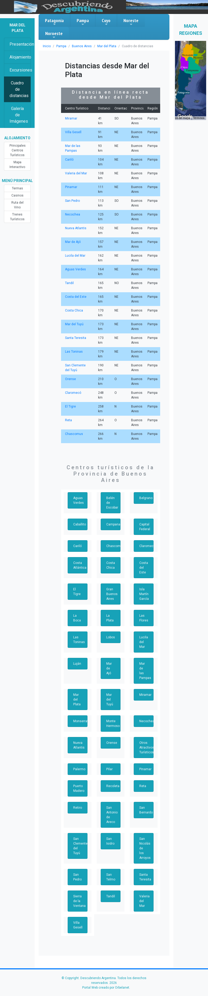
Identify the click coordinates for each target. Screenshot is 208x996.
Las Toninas (74, 351)
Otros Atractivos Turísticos (146, 747)
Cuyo (106, 21)
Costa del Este (75, 297)
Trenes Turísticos (17, 217)
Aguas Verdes (75, 269)
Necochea (72, 214)
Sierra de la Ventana (79, 901)
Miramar (71, 118)
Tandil (69, 283)
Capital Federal (144, 527)
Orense (70, 379)
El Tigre (70, 406)
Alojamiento (20, 57)
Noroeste (54, 34)
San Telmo (110, 877)
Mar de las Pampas (145, 671)
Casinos (17, 195)
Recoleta (112, 786)
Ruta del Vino (17, 205)
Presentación (20, 44)
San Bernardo (146, 810)
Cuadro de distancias (19, 89)
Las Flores (143, 618)
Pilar (109, 769)
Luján (77, 663)
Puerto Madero (78, 788)
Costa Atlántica (79, 565)
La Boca (77, 618)
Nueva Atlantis (75, 228)
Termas (17, 188)
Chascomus (74, 434)
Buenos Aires (82, 46)
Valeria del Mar (76, 173)
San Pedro (72, 201)
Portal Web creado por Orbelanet (105, 987)
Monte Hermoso (113, 723)
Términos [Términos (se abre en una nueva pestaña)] (199, 118)
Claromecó (73, 393)
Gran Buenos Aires (112, 594)
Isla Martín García (144, 594)
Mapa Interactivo (17, 164)
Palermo (79, 769)
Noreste (130, 21)
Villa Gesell (73, 132)
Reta (68, 420)
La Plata (110, 618)
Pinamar (71, 187)
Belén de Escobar (112, 502)
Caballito (79, 524)
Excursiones (20, 70)
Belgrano (145, 498)
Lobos (110, 637)
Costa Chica (74, 310)
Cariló (69, 159)
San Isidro (110, 841)
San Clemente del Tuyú (80, 846)
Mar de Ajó (73, 242)
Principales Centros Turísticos (18, 150)
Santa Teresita (75, 338)
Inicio (47, 46)
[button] (183, 92)
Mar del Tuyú (74, 324)
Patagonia (54, 21)
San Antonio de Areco (112, 815)
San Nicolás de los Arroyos (145, 848)
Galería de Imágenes (19, 115)
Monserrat (80, 721)
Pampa (83, 21)
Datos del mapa (180, 118)
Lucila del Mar (75, 255)
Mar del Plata (106, 46)
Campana (113, 524)
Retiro (77, 808)
